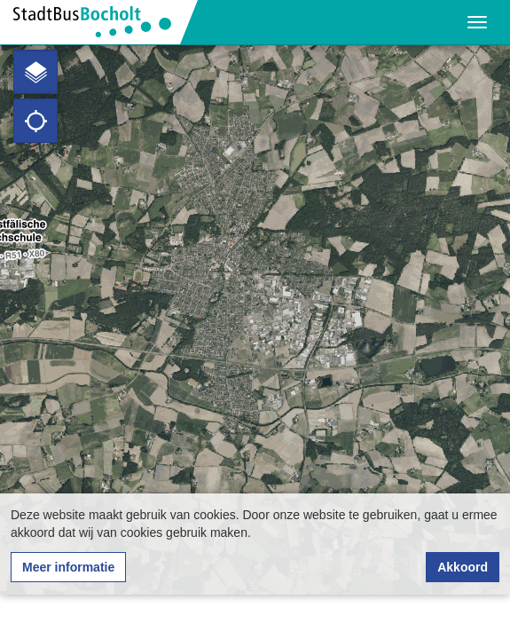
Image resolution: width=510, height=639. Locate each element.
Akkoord (462, 567)
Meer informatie (68, 567)
